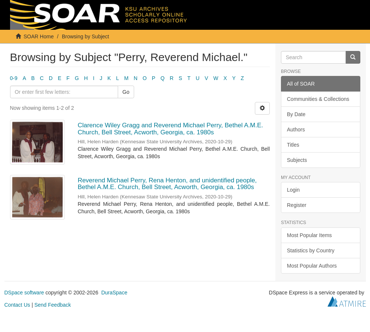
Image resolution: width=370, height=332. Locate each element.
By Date (296, 114)
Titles (293, 145)
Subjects (297, 160)
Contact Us (17, 305)
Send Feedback (52, 305)
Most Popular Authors (312, 266)
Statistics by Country (311, 250)
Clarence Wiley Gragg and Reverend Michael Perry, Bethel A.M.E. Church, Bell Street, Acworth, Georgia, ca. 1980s (170, 129)
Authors (296, 130)
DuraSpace (114, 293)
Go (126, 92)
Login (293, 190)
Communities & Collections (318, 99)
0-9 (14, 78)
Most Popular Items (309, 235)
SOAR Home (38, 36)
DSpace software (24, 293)
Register (296, 205)
